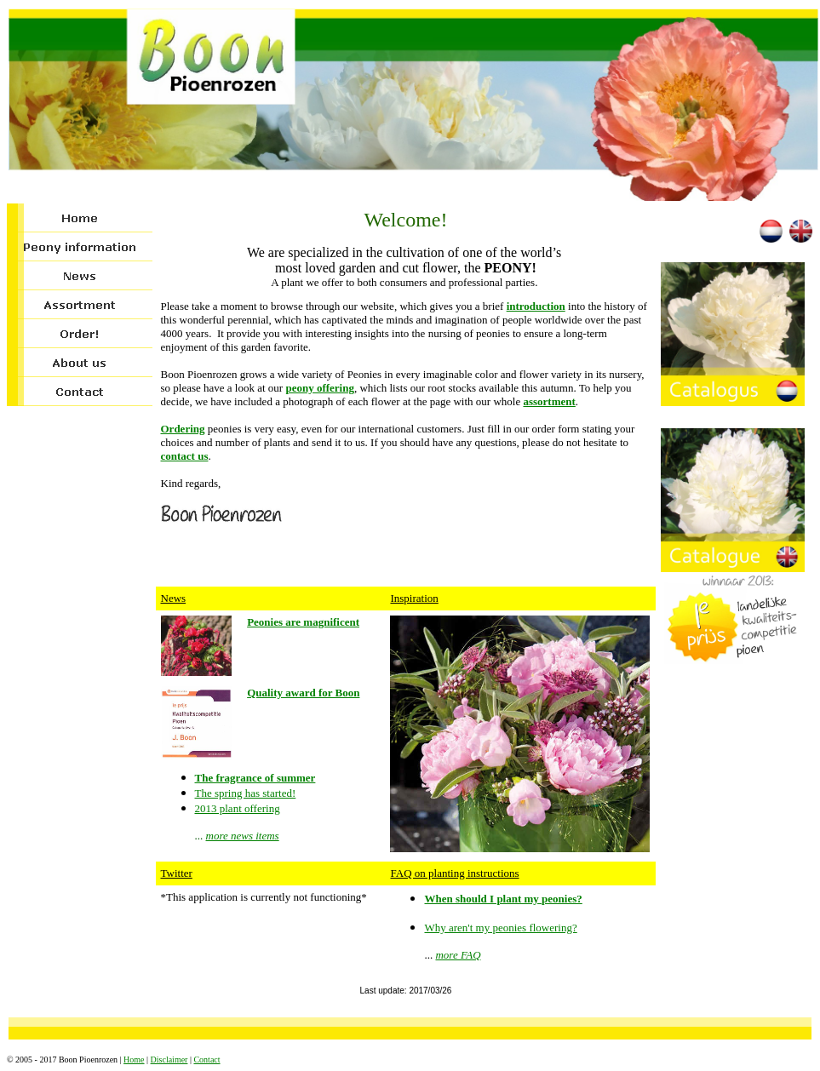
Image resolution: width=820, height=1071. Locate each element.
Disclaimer (169, 1059)
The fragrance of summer (255, 777)
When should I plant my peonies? (503, 898)
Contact (206, 1059)
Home (133, 1059)
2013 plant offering (237, 808)
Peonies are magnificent (303, 622)
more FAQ (457, 954)
